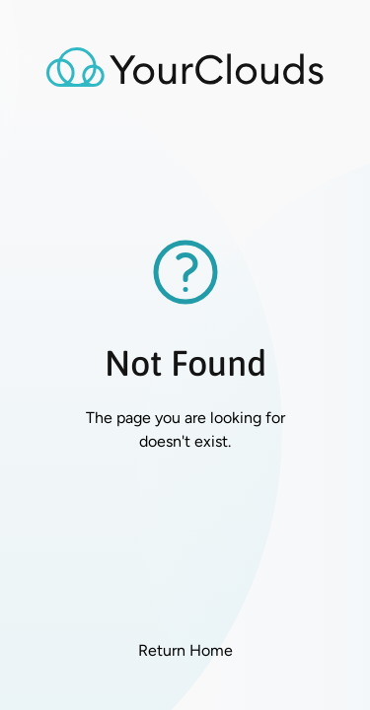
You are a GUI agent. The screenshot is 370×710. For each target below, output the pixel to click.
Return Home (185, 650)
